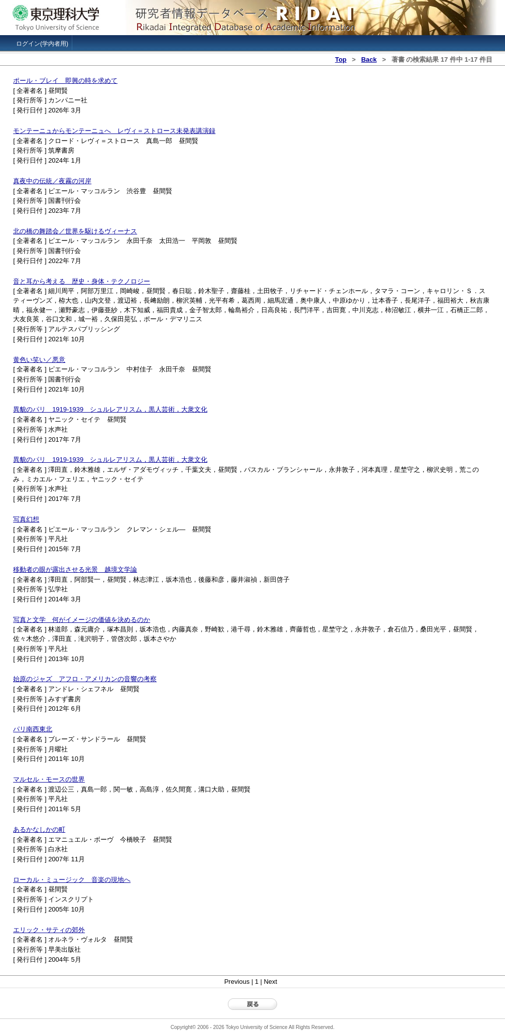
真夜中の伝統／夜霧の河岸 (52, 181)
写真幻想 (26, 519)
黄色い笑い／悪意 (39, 359)
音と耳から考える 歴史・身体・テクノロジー (81, 281)
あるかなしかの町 (39, 829)
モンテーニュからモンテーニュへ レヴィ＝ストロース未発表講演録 (114, 131)
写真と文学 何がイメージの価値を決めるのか (81, 619)
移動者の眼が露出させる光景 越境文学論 (75, 569)
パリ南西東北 (32, 729)
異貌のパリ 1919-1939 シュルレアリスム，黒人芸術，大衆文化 (110, 409)
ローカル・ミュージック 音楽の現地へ (72, 879)
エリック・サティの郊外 (49, 930)
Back (368, 59)
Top (340, 59)
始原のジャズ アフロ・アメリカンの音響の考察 (85, 679)
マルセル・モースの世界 (49, 779)
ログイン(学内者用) (42, 43)
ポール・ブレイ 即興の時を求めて (65, 80)
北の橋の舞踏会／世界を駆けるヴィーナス (75, 231)
